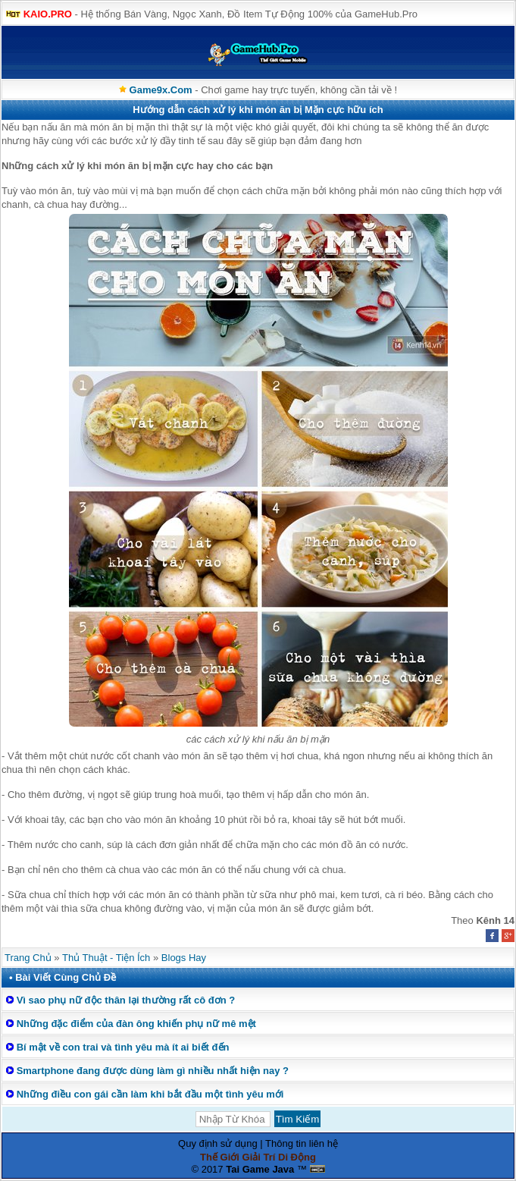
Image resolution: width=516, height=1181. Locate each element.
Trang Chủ (28, 957)
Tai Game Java (260, 1169)
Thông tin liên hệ (301, 1143)
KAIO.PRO (47, 14)
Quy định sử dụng (218, 1143)
